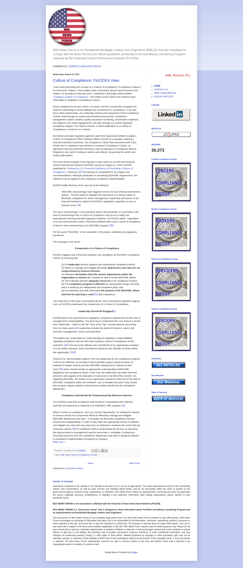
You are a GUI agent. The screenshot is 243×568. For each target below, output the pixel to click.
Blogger (134, 552)
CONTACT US (161, 89)
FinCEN (94, 455)
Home (90, 463)
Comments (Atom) (74, 468)
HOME (157, 86)
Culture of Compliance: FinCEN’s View (86, 80)
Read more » (59, 442)
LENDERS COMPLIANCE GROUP (84, 66)
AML (63, 455)
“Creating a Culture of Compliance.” (71, 97)
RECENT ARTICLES (163, 96)
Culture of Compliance (80, 455)
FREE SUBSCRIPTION (165, 93)
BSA (68, 455)
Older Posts (134, 463)
